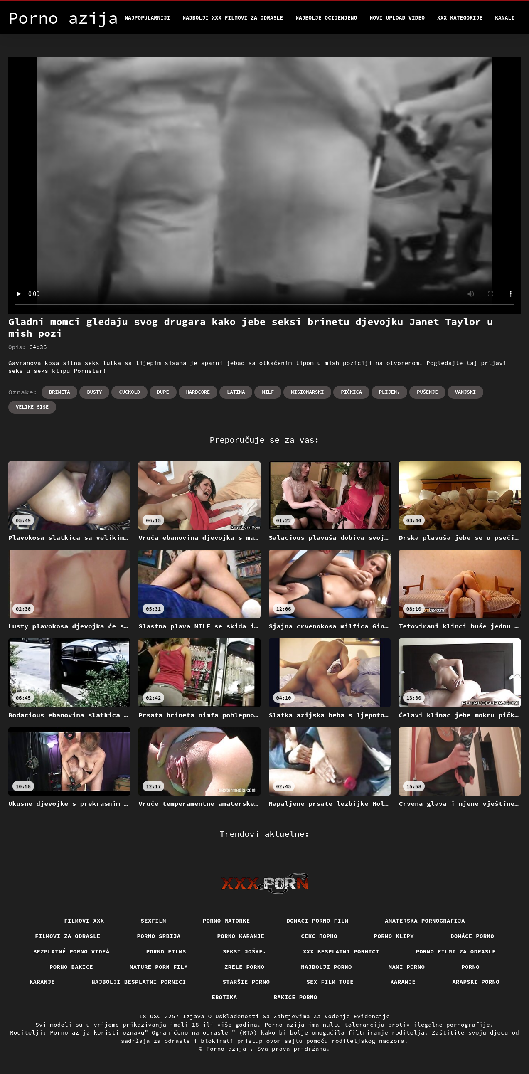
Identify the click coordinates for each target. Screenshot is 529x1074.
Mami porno (407, 967)
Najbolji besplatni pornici (138, 981)
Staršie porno (246, 981)
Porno (470, 967)
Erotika (224, 997)
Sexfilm (153, 920)
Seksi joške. (244, 951)
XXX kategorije (459, 17)
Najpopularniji (147, 17)
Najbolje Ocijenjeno (326, 17)
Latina (236, 392)
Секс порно (319, 936)
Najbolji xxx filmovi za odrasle (232, 17)
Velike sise (32, 407)
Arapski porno (475, 981)
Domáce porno (472, 936)
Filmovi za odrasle (68, 936)
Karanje (42, 981)
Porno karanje (241, 936)
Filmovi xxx (84, 920)
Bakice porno (295, 997)
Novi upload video (397, 17)
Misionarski (307, 392)
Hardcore (198, 392)
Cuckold (129, 392)
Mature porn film (159, 967)
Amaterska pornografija (425, 920)
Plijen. (389, 392)
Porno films (166, 951)
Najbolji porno (326, 967)
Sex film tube (330, 981)
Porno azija (228, 1048)
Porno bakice (71, 967)
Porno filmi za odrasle (456, 951)
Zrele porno (244, 967)
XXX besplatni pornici (341, 951)
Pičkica (351, 392)
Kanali (504, 17)
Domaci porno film (318, 920)
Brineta (59, 392)
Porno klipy (394, 936)
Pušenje (427, 392)
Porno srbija (159, 936)
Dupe (163, 392)
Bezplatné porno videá (71, 951)
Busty (94, 392)
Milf (268, 392)
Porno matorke (226, 920)
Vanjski (465, 392)
